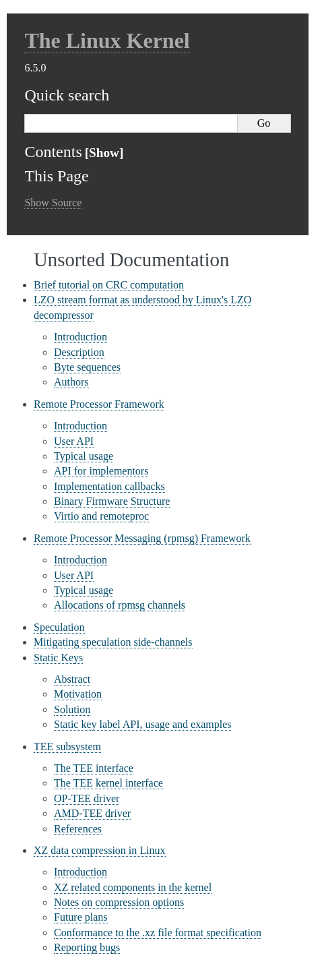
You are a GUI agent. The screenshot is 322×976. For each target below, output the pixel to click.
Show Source (53, 202)
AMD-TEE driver (92, 813)
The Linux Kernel (106, 40)
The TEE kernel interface (108, 783)
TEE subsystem (67, 746)
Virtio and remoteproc (101, 516)
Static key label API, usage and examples (142, 724)
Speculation (59, 627)
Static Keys (58, 657)
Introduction (80, 336)
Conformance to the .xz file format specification (157, 932)
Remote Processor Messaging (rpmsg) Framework (142, 538)
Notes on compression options (119, 902)
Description (79, 352)
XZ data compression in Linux (100, 850)
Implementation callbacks (109, 486)
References (78, 828)
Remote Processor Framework (99, 404)
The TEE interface (93, 768)
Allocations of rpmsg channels (119, 605)
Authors (71, 382)
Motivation (78, 694)
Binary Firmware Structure (112, 501)
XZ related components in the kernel (133, 887)
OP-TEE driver (86, 798)
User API (74, 441)
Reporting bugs (87, 947)
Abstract (72, 679)
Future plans (81, 917)
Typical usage (83, 456)
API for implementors (101, 471)
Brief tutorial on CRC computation (109, 285)
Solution (72, 709)
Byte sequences (87, 367)
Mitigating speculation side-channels (113, 642)
